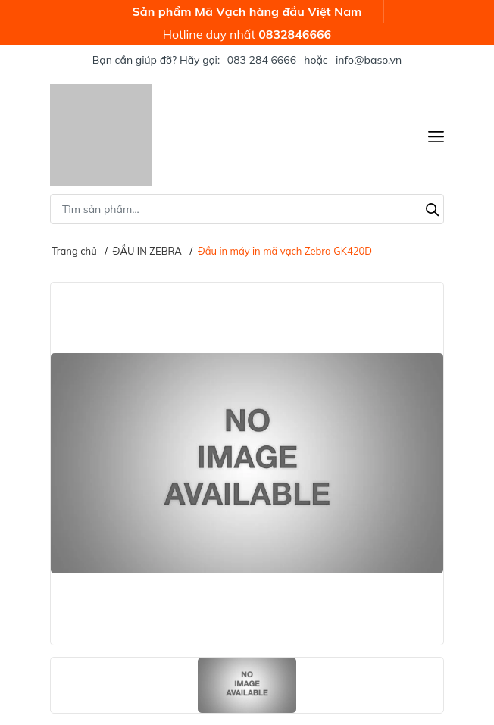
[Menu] (436, 135)
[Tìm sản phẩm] (247, 209)
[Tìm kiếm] (432, 207)
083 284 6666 (261, 60)
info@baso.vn (369, 60)
